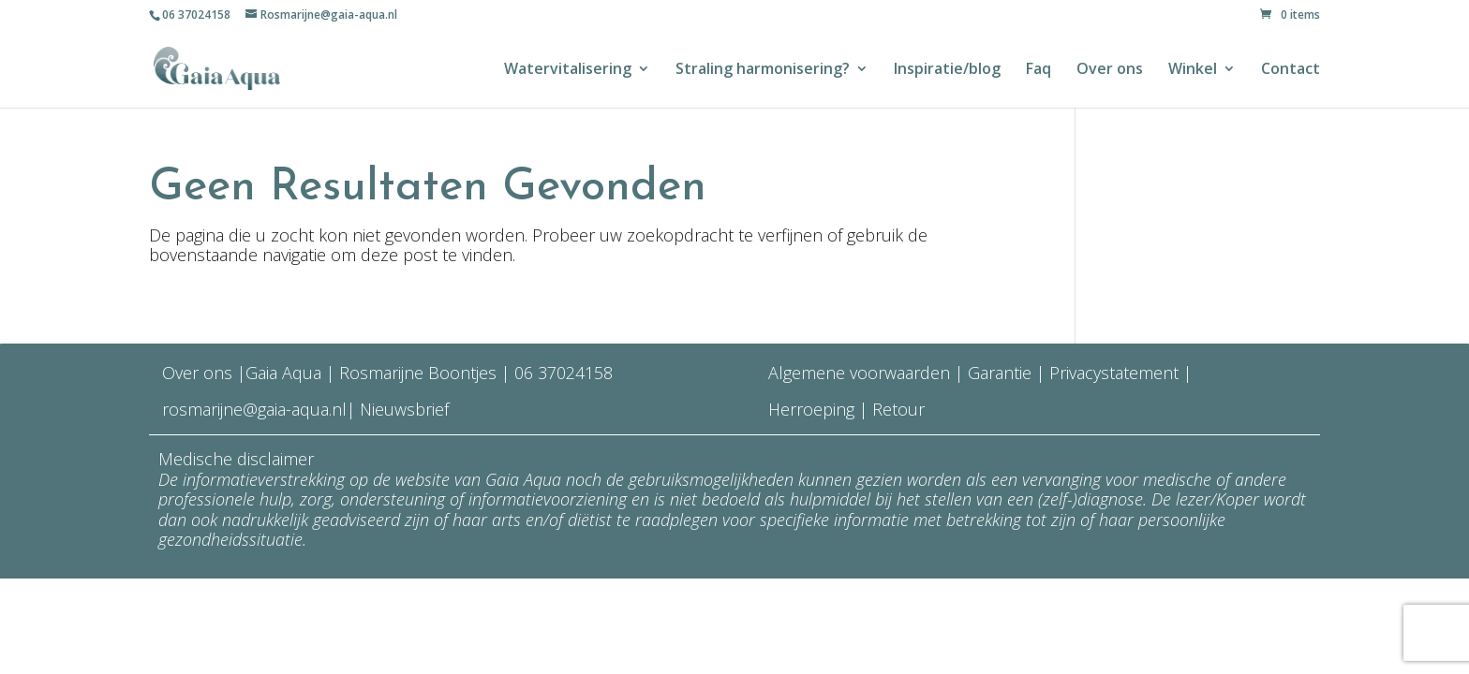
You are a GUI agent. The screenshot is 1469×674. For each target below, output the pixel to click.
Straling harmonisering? (762, 70)
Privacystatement (1116, 372)
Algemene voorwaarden (859, 372)
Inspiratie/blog (947, 70)
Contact (1290, 70)
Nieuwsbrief (402, 409)
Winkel (1192, 70)
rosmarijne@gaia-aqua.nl (254, 409)
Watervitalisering (567, 70)
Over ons (1109, 70)
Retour (898, 409)
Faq (1038, 70)
